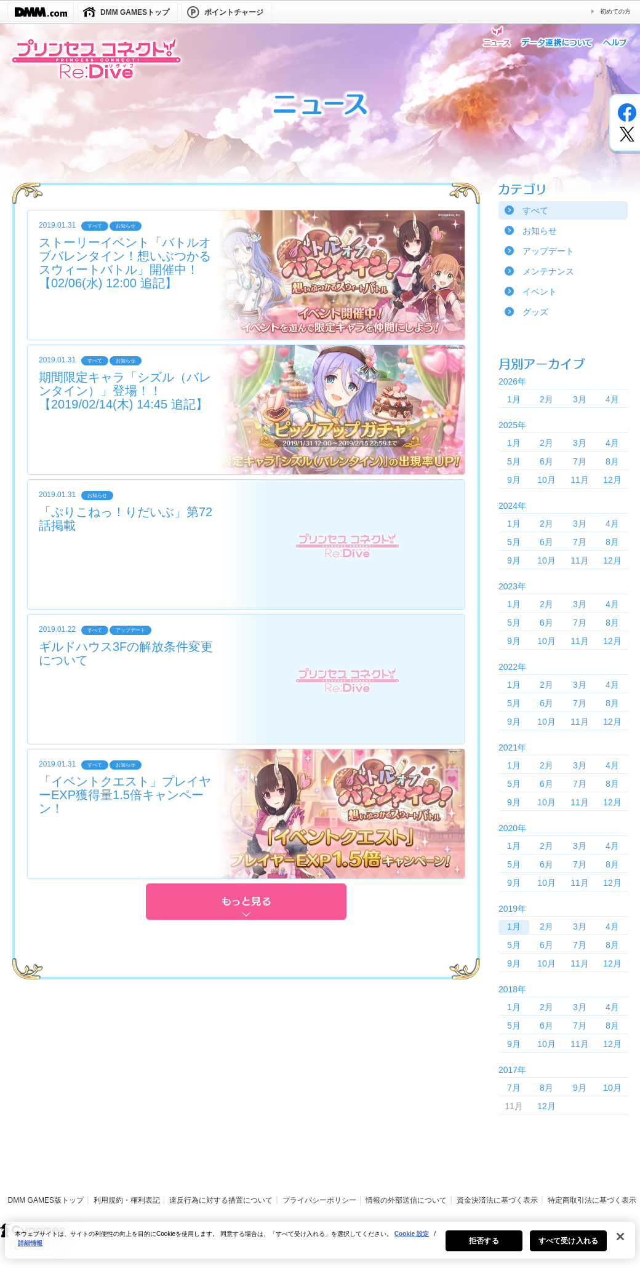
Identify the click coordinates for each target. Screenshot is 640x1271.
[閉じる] (620, 1242)
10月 (546, 480)
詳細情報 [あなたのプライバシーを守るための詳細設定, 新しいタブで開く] (30, 1249)
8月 (612, 461)
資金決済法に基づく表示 (497, 1200)
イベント (539, 292)
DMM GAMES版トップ (46, 1200)
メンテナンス (548, 271)
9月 (514, 480)
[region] (320, 1246)
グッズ (535, 312)
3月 (579, 399)
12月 (612, 480)
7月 (579, 461)
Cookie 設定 (411, 1240)
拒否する (483, 1247)
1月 (514, 399)
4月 (612, 399)
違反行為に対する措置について (221, 1200)
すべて (535, 210)
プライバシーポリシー (319, 1200)
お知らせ (539, 231)
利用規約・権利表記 (127, 1200)
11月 (579, 480)
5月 (514, 461)
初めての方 (615, 11)
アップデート (548, 251)
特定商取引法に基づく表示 (592, 1200)
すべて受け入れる (568, 1247)
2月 (546, 399)
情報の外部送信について (406, 1200)
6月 (546, 461)
